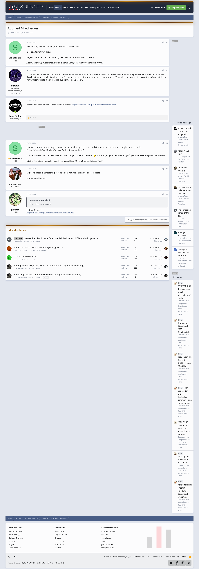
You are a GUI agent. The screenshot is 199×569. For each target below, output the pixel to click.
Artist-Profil (59, 544)
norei (16, 259)
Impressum (157, 557)
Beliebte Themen (16, 538)
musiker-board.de (108, 531)
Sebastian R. (15, 32)
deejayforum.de (107, 548)
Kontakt (107, 557)
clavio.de (104, 541)
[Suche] (188, 7)
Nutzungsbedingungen (122, 557)
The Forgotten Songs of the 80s (184, 212)
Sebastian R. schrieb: (39, 200)
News (51, 7)
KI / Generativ (183, 145)
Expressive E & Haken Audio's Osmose (184, 190)
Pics (71, 7)
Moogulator (115, 7)
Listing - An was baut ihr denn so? (183, 252)
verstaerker (158, 259)
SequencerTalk (103, 7)
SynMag (93, 7)
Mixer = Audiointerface (26, 256)
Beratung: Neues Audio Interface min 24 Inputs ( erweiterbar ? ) (47, 274)
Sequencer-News (16, 531)
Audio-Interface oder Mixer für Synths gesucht (38, 247)
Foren (57, 7)
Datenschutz (139, 557)
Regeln (11, 544)
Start (184, 557)
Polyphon (181, 181)
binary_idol (18, 241)
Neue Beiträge (184, 122)
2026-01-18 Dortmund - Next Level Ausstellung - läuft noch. (184, 428)
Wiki (78, 7)
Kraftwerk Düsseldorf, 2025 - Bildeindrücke (184, 325)
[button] (61, 7)
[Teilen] (163, 42)
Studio (37, 241)
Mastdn (58, 548)
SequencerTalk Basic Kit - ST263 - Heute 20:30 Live (184, 359)
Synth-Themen (15, 548)
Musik (180, 226)
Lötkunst (181, 243)
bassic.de (104, 534)
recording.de (106, 538)
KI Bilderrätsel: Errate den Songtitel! (184, 131)
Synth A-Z (85, 7)
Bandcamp (59, 541)
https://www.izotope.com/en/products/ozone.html (50, 212)
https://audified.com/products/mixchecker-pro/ (93, 104)
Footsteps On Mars (21, 250)
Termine (12, 541)
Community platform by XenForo (28, 563)
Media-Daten (170, 557)
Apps (38, 268)
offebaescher (19, 268)
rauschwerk (158, 268)
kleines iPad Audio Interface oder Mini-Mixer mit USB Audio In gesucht (61, 238)
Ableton (181, 162)
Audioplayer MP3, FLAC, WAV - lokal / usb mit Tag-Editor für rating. (49, 265)
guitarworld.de (107, 544)
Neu (64, 7)
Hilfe (148, 557)
